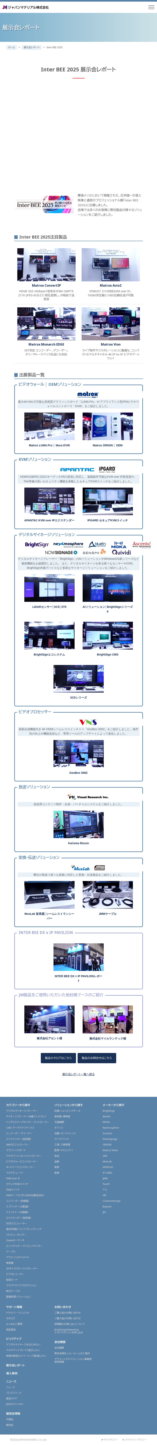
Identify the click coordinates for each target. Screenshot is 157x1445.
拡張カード (12, 1279)
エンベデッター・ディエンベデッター (24, 1246)
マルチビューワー (15, 1172)
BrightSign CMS (107, 654)
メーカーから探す (113, 1105)
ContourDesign (111, 1201)
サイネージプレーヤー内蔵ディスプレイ (26, 1116)
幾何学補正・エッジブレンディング (24, 1229)
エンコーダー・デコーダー (19, 1133)
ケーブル (10, 1251)
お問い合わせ (62, 1307)
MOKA (106, 1122)
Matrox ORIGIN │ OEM (108, 445)
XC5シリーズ (78, 697)
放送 (56, 1156)
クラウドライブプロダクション (21, 1285)
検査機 (9, 1263)
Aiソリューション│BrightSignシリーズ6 (107, 609)
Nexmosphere (111, 1127)
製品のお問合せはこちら (97, 1058)
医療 (56, 1172)
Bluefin (107, 1116)
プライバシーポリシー (136, 1440)
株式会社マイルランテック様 (107, 1038)
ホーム (11, 47)
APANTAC (108, 1167)
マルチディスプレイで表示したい (23, 1350)
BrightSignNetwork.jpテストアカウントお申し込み (68, 1331)
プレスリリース (14, 1393)
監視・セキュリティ (63, 1150)
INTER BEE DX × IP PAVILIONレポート (78, 978)
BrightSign (109, 1111)
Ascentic (107, 1133)
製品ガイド (11, 1398)
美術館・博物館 (62, 1116)
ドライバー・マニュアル (17, 1312)
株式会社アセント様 (49, 1038)
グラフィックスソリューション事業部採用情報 (73, 1360)
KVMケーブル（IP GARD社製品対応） (25, 1195)
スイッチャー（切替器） (17, 1212)
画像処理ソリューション (18, 1296)
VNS (105, 1156)
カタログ (10, 1318)
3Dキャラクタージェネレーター (22, 1268)
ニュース (11, 1381)
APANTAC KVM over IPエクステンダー (49, 520)
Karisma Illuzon (78, 843)
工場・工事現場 (62, 1144)
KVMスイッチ (13, 1189)
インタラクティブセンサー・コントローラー (27, 1122)
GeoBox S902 (78, 772)
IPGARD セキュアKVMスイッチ (107, 520)
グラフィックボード (16, 1150)
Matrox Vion (111, 344)
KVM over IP (13, 1178)
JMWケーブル (108, 913)
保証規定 (11, 1329)
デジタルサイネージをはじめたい (23, 1344)
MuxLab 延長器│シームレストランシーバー (49, 916)
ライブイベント (61, 1139)
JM (104, 1212)
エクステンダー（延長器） (19, 1139)
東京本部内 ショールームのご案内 (72, 1353)
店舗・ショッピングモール (67, 1111)
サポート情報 (14, 1307)
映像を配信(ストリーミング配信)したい (26, 1356)
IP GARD (107, 1172)
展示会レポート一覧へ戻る (78, 1074)
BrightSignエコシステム (49, 654)
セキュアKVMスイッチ (17, 1184)
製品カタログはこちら (58, 1058)
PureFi (106, 1184)
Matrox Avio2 (110, 285)
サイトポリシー (111, 1440)
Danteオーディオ (15, 1240)
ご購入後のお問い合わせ (67, 1318)
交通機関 (59, 1122)
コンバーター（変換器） (17, 1201)
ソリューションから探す (68, 1105)
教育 (56, 1167)
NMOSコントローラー (17, 1144)
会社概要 (60, 1342)
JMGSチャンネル (14, 1404)
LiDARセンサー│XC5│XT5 (49, 606)
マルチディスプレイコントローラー (23, 1156)
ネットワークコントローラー (20, 1167)
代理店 (9, 1419)
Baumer (107, 1206)
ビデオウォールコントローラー (21, 1161)
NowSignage (110, 1139)
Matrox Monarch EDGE (46, 344)
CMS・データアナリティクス (20, 1127)
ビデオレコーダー (15, 1274)
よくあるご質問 (14, 1324)
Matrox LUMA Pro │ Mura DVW (49, 445)
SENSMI (107, 1144)
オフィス (58, 1127)
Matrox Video (110, 1150)
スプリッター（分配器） (17, 1206)
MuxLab (107, 1161)
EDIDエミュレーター (16, 1223)
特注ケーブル (13, 1291)
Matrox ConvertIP (46, 285)
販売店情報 (13, 1413)
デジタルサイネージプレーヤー (22, 1111)
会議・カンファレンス (65, 1133)
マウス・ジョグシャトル (17, 1257)
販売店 (9, 1425)
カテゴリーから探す (18, 1105)
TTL (105, 1189)
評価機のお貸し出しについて (69, 1324)
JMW (105, 1178)
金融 (56, 1161)
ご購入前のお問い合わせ (67, 1312)
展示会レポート (32, 47)
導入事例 (11, 1373)
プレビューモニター (16, 1234)
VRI (104, 1195)
